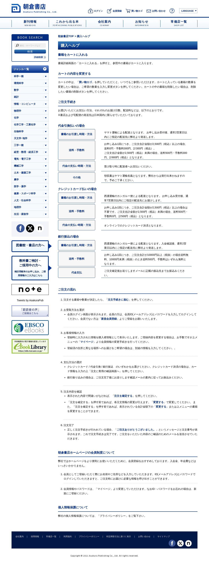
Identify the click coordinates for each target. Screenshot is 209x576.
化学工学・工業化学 (25, 124)
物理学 (17, 110)
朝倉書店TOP (66, 36)
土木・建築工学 (22, 173)
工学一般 (19, 145)
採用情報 (34, 536)
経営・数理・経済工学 (26, 152)
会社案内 (19, 536)
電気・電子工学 (22, 159)
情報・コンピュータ (25, 104)
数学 (16, 90)
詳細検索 (40, 57)
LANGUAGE (187, 10)
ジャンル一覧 (21, 69)
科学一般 (19, 76)
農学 (16, 180)
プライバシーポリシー (113, 515)
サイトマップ (160, 536)
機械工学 (19, 166)
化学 (16, 117)
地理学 (17, 207)
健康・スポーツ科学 (25, 193)
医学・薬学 (20, 187)
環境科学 (19, 83)
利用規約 (66, 536)
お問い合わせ (141, 536)
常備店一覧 (50, 536)
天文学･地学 (20, 138)
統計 (16, 97)
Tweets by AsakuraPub (30, 301)
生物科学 (19, 131)
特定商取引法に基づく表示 (116, 536)
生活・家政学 (21, 214)
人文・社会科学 (22, 200)
